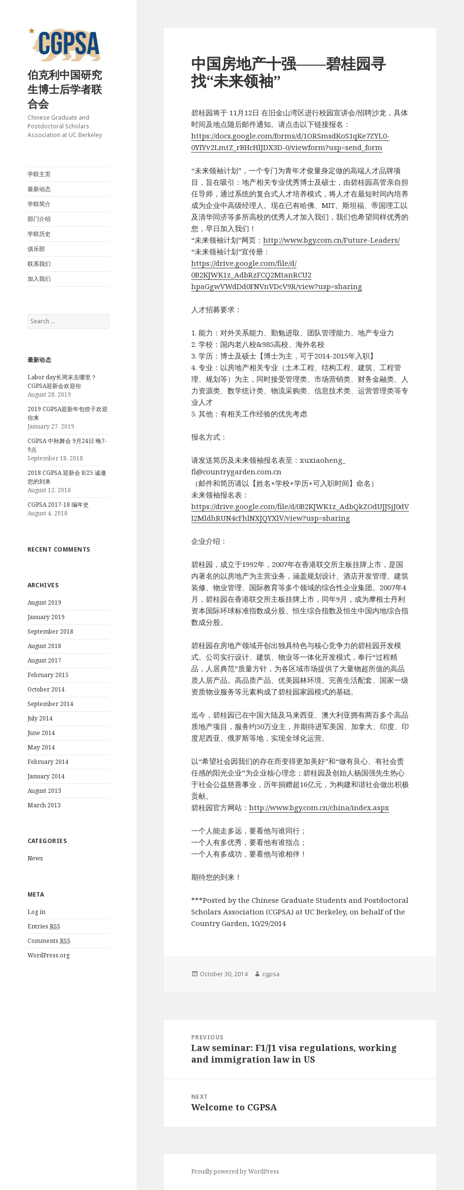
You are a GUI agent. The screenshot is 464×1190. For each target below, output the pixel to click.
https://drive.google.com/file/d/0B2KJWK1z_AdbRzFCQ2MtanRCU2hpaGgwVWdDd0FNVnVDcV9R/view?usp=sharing (276, 274)
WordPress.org (49, 955)
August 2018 (44, 646)
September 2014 (50, 704)
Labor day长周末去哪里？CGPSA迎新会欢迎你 (62, 381)
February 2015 (48, 675)
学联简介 (39, 204)
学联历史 (39, 234)
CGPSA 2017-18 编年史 (58, 504)
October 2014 (46, 689)
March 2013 (44, 805)
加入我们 (39, 279)
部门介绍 (39, 219)
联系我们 (39, 264)
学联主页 (39, 174)
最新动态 (39, 189)
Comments (49, 941)
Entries (44, 926)
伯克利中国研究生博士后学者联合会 (65, 89)
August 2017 (44, 660)
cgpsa (271, 974)
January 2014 (46, 776)
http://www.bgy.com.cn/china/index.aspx (319, 807)
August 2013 (44, 791)
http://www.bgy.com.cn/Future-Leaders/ (331, 240)
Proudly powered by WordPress (235, 1171)
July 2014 (40, 718)
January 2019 (46, 617)
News (35, 858)
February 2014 (48, 762)
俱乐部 (36, 249)
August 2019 (44, 602)
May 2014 (41, 747)
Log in (36, 912)
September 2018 (50, 631)
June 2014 (41, 733)
